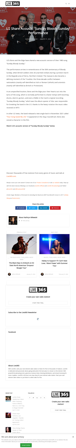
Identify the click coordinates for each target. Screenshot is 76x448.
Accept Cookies (26, 445)
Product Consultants (42, 182)
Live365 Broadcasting (53, 186)
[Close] (73, 437)
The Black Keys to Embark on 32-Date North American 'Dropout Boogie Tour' (21, 265)
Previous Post (21, 232)
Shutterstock (15, 198)
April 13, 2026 (15, 410)
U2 (31, 22)
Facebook (20, 208)
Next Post (54, 232)
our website (55, 182)
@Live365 (9, 189)
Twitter (32, 208)
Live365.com (11, 176)
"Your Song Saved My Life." (16, 117)
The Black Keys (15, 257)
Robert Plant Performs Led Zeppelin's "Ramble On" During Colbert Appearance (18, 418)
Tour (22, 257)
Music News (37, 22)
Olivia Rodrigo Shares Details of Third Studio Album (18, 430)
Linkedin (44, 208)
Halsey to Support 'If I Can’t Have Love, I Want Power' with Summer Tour (54, 263)
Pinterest (55, 208)
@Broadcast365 (19, 189)
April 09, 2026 (15, 424)
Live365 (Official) (39, 186)
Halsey (46, 257)
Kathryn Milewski (30, 217)
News (43, 22)
